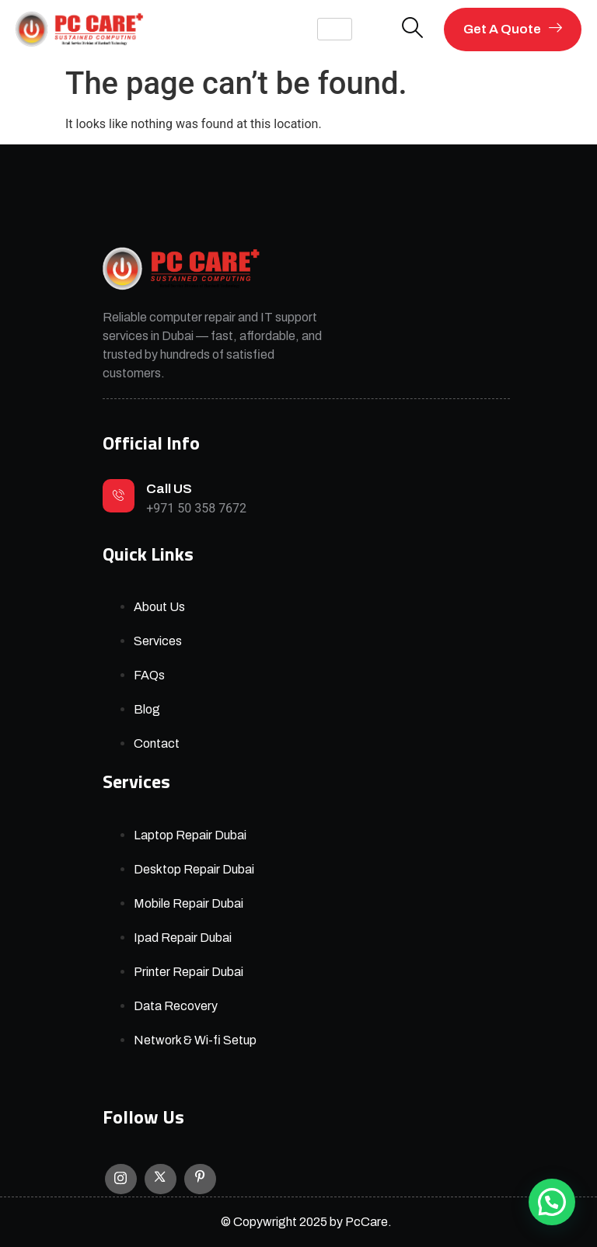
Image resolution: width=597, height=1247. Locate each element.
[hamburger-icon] (334, 29)
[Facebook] (200, 1179)
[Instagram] (121, 1179)
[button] (552, 1202)
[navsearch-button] (412, 29)
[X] (160, 1179)
